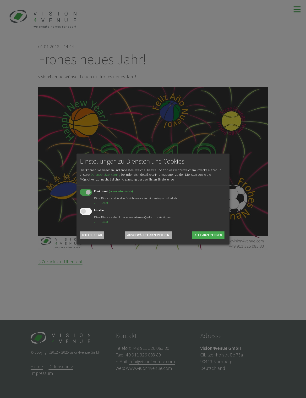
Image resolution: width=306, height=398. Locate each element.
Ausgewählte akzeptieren (148, 235)
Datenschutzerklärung (105, 175)
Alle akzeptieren (208, 235)
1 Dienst (101, 203)
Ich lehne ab (92, 235)
